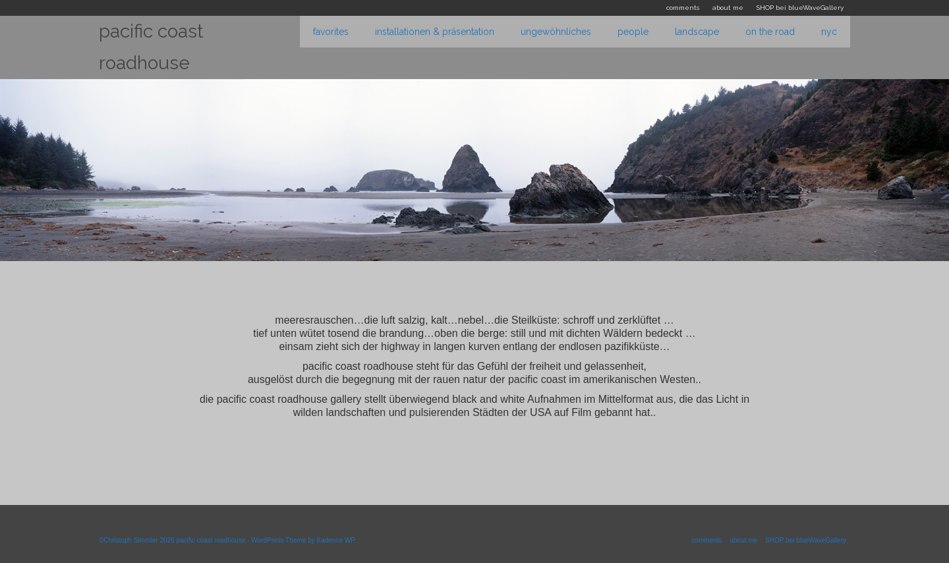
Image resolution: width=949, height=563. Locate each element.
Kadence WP (335, 540)
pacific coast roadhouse (151, 47)
